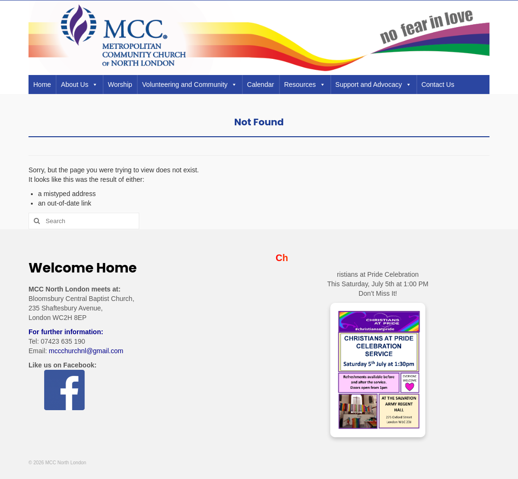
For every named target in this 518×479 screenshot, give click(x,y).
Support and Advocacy (374, 84)
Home (42, 84)
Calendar (260, 84)
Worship (120, 84)
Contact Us (438, 84)
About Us (79, 84)
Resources (305, 84)
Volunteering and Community (189, 84)
